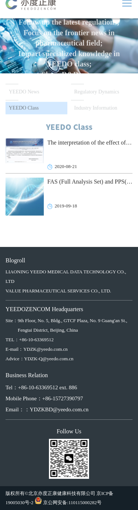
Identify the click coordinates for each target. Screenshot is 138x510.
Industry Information (95, 108)
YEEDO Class (24, 108)
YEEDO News (24, 92)
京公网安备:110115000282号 (72, 502)
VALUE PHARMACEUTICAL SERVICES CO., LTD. (58, 291)
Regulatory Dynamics (96, 92)
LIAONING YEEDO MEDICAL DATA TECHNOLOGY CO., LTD (66, 276)
